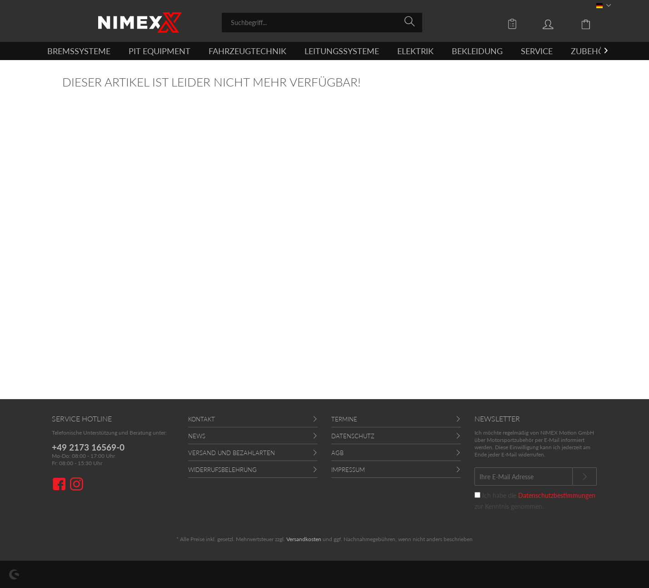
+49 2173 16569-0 (88, 447)
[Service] (537, 51)
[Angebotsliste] (514, 24)
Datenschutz (352, 436)
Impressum (348, 469)
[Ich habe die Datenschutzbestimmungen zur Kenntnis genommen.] (477, 495)
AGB (337, 452)
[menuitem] (322, 22)
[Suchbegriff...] (322, 22)
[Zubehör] (590, 51)
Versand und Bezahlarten (231, 452)
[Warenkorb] (593, 24)
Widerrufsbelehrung (222, 469)
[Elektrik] (415, 51)
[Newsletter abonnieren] (584, 476)
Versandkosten (303, 539)
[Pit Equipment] (160, 51)
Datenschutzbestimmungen (556, 495)
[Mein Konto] (557, 24)
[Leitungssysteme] (341, 51)
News (196, 436)
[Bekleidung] (477, 51)
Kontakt (201, 419)
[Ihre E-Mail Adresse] (523, 476)
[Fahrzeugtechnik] (247, 51)
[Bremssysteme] (79, 51)
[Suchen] (411, 22)
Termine (344, 419)
